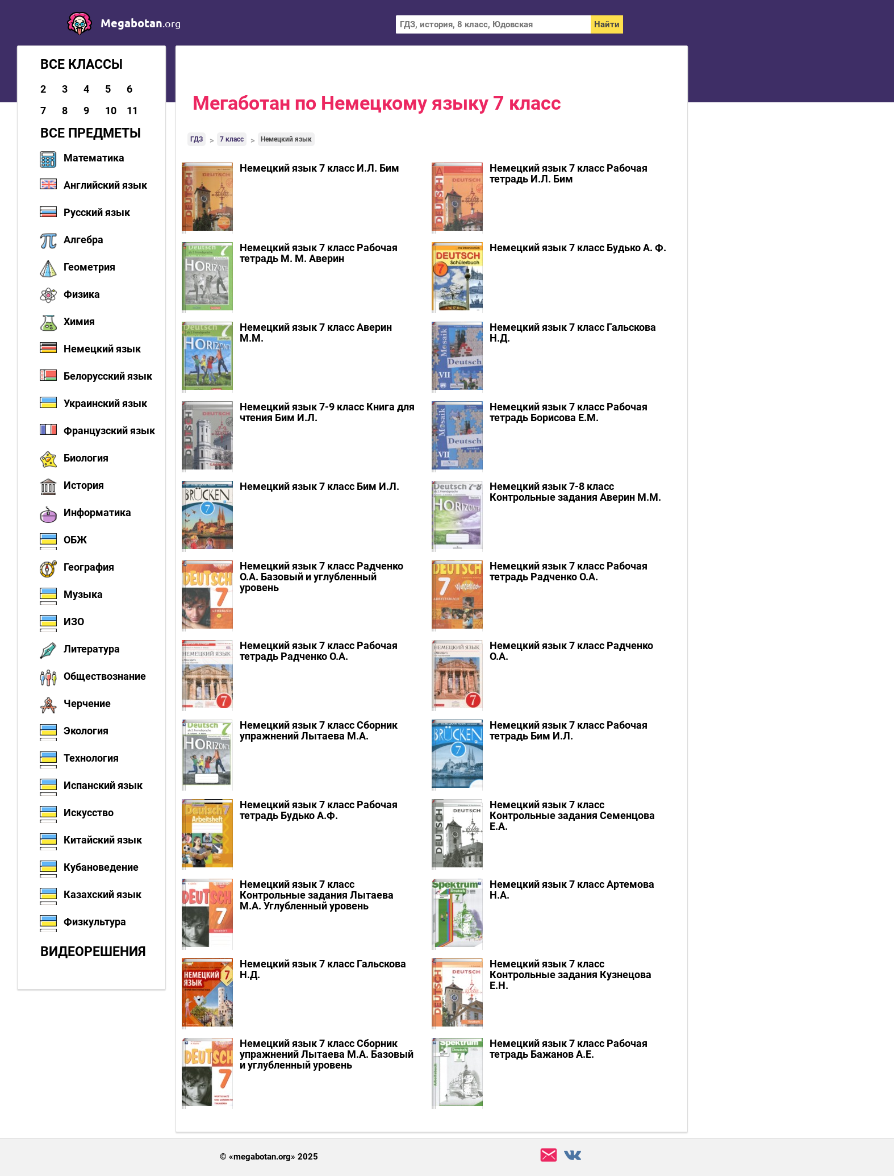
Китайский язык (103, 840)
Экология (86, 731)
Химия (79, 321)
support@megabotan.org (548, 1155)
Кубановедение (101, 867)
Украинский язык (105, 403)
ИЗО (74, 622)
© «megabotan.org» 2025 (269, 1157)
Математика (94, 158)
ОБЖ (75, 540)
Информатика (97, 512)
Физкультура (95, 922)
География (89, 567)
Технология (91, 758)
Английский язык (105, 185)
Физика (82, 294)
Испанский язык (103, 785)
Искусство (89, 812)
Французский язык (109, 431)
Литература (92, 649)
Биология (86, 458)
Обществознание (105, 676)
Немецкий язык (102, 349)
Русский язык (97, 212)
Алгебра (83, 240)
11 (132, 111)
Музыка (83, 594)
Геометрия (89, 267)
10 (110, 111)
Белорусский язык (108, 376)
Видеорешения (93, 951)
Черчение (87, 703)
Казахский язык (102, 894)
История (84, 485)
